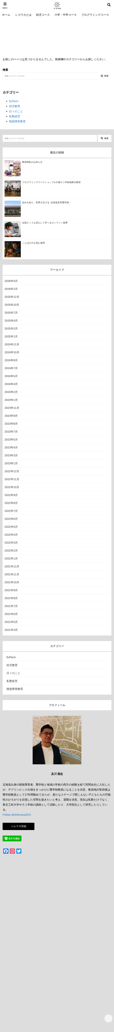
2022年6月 (11, 518)
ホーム (6, 14)
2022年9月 (11, 495)
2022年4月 (11, 534)
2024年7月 (11, 368)
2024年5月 (11, 376)
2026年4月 (11, 281)
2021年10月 (12, 582)
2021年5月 (11, 622)
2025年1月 (11, 336)
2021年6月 (11, 614)
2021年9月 (11, 590)
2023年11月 (12, 407)
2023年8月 (11, 423)
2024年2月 (11, 392)
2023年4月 (11, 447)
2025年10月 (12, 304)
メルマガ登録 (18, 826)
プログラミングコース (95, 14)
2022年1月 (11, 558)
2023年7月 (11, 431)
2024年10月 (12, 352)
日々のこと (16, 111)
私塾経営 (14, 116)
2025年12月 (12, 296)
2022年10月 (12, 487)
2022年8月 (11, 503)
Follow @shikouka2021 (17, 814)
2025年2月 (11, 328)
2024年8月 (11, 360)
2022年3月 (11, 542)
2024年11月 (12, 344)
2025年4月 (11, 320)
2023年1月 (11, 463)
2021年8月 (11, 598)
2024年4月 (11, 384)
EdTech (13, 101)
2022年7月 (11, 511)
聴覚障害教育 (17, 121)
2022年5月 (11, 526)
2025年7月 (11, 312)
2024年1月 (11, 400)
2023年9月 (11, 415)
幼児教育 (14, 106)
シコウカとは (23, 14)
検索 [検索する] (104, 76)
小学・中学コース (66, 14)
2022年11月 (12, 479)
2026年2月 (11, 288)
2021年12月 (12, 566)
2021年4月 (11, 629)
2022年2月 (11, 550)
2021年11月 (12, 574)
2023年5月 (11, 439)
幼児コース (43, 14)
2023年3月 (11, 455)
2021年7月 (11, 606)
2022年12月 (12, 471)
